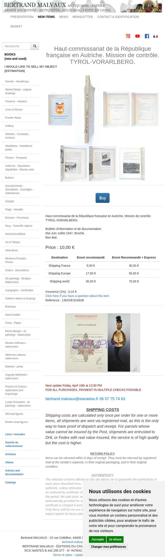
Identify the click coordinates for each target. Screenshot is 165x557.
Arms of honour (14, 109)
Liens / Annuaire (15, 434)
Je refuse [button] (115, 539)
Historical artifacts (15, 234)
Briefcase (10, 306)
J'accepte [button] (97, 539)
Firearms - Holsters (16, 101)
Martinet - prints (14, 366)
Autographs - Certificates (19, 290)
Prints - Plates (13, 322)
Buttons (9, 177)
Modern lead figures (16, 422)
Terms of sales (62, 555)
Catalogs (10, 482)
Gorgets (9, 201)
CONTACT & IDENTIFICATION (118, 16)
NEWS (63, 16)
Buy (102, 198)
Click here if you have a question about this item (77, 296)
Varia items (11, 250)
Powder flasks (13, 117)
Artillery (9, 125)
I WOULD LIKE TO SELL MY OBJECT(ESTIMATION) (22, 69)
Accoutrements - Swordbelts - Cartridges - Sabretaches (19, 189)
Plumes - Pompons (16, 157)
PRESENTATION (22, 16)
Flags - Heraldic (14, 209)
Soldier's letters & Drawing (20, 298)
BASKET (16, 26)
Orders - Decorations (17, 270)
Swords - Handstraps (17, 81)
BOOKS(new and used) (15, 56)
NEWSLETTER (82, 16)
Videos (9, 462)
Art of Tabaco (12, 242)
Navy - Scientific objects (18, 225)
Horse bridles (12, 314)
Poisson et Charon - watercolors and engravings (16, 390)
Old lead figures (14, 413)
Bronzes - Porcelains (17, 217)
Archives (10, 454)
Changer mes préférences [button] (108, 546)
